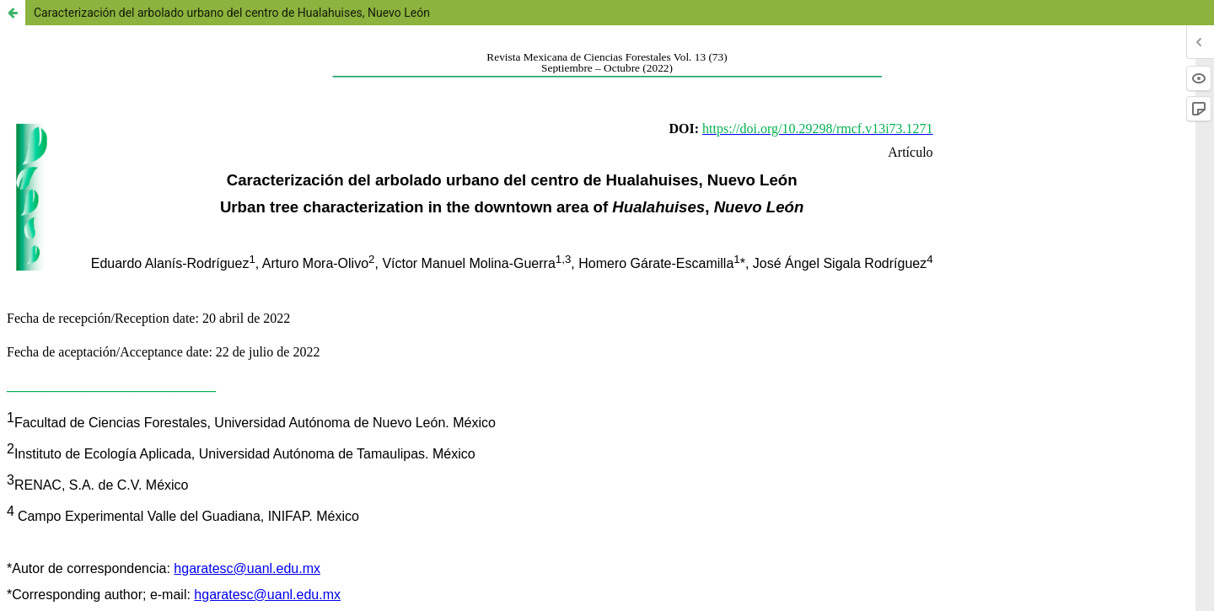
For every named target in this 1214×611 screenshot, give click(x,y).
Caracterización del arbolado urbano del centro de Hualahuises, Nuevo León (232, 12)
